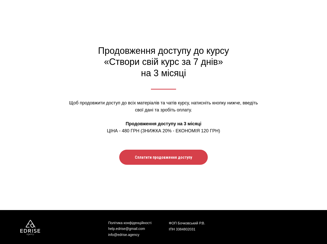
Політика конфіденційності (129, 223)
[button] (163, 157)
